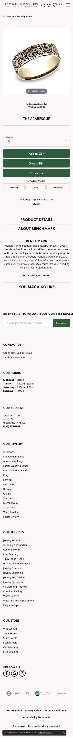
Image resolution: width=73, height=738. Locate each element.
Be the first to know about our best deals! (36, 313)
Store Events (10, 638)
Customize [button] (36, 173)
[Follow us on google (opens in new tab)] (14, 673)
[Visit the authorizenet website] (9, 693)
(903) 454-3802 (36, 107)
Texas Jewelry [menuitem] (10, 512)
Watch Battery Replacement (18, 600)
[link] (49, 5)
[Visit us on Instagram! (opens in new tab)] (22, 673)
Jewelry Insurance (13, 568)
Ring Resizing (10, 554)
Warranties (58, 187)
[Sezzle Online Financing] (62, 693)
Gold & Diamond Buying (16, 563)
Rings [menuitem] (6, 475)
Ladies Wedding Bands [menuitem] (15, 465)
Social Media (10, 642)
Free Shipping (11, 651)
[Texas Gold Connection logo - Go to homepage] (21, 5)
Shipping (14, 187)
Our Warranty (10, 647)
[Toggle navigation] (67, 5)
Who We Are (10, 628)
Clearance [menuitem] (8, 451)
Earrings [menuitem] (7, 479)
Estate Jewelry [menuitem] (11, 516)
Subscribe (61, 323)
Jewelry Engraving (13, 572)
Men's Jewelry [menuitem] (10, 502)
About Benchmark (36, 228)
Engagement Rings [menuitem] (13, 456)
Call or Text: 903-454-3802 (17, 352)
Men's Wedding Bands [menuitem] (15, 470)
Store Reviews (11, 633)
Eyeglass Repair (12, 605)
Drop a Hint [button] (36, 163)
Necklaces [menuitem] (8, 484)
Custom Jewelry (11, 549)
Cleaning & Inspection (15, 545)
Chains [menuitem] (7, 493)
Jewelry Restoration (14, 577)
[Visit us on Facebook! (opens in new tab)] (6, 673)
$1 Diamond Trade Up (15, 586)
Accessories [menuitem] (9, 507)
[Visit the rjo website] (28, 693)
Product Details (37, 219)
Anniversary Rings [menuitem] (13, 461)
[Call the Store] (11, 426)
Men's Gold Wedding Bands (19, 16)
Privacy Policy (33, 710)
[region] (36, 61)
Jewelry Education (13, 582)
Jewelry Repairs (11, 540)
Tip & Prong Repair (13, 558)
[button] (43, 5)
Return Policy (14, 710)
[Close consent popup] (64, 733)
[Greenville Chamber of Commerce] (43, 693)
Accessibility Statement (36, 717)
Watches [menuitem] (8, 498)
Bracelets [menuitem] (8, 489)
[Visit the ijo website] (18, 693)
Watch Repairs (11, 595)
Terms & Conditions (55, 710)
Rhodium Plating (12, 591)
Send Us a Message (14, 357)
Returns (35, 187)
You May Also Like (36, 286)
